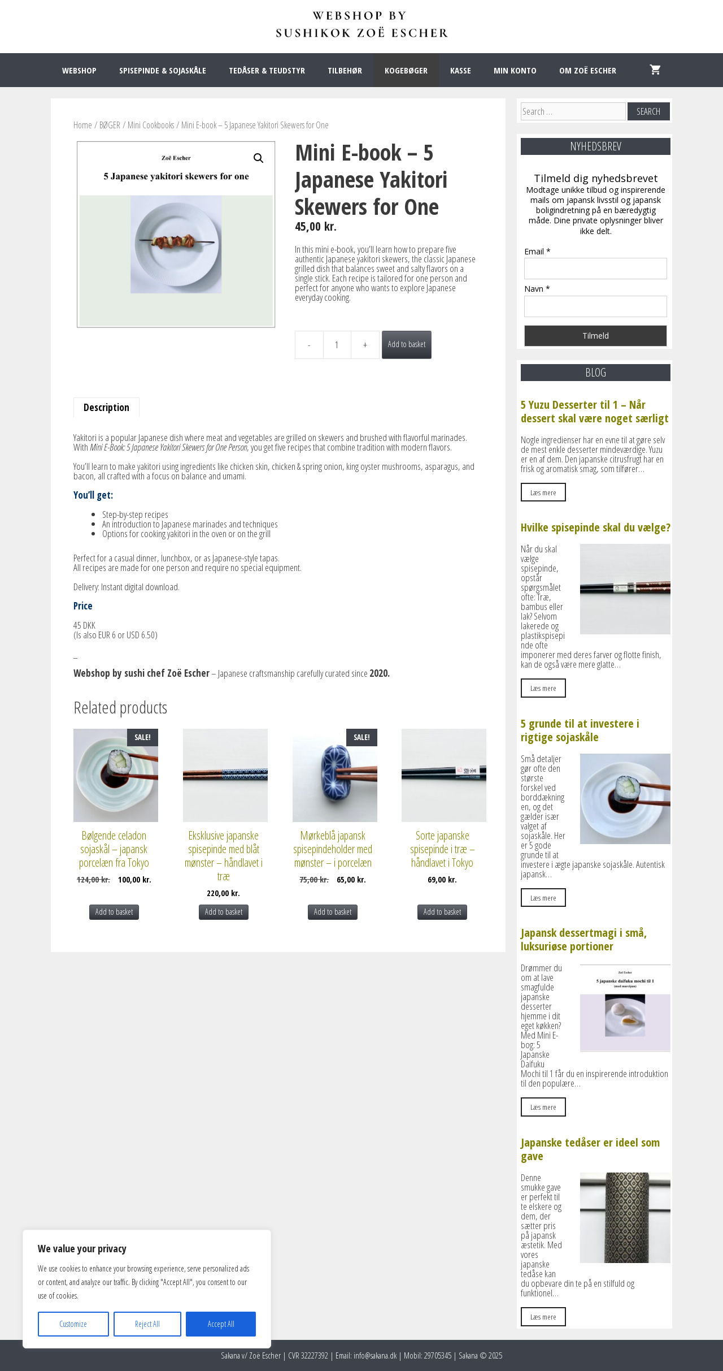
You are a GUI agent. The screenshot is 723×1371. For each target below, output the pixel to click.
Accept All (221, 1323)
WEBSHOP (79, 70)
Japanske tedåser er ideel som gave (590, 1149)
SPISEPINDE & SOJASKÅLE (162, 70)
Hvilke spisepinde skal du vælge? (595, 527)
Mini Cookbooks (151, 125)
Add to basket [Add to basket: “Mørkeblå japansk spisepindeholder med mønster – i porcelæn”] (332, 911)
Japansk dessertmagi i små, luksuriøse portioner (584, 939)
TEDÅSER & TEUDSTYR (267, 70)
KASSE (460, 70)
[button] (259, 158)
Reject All (147, 1323)
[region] (147, 1289)
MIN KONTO (515, 70)
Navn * (537, 288)
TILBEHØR (345, 70)
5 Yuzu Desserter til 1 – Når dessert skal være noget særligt (595, 411)
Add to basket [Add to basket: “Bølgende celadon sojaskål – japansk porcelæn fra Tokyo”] (114, 911)
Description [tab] (106, 407)
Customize (73, 1323)
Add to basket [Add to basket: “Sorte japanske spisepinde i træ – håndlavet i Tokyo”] (442, 911)
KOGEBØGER (406, 70)
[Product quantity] (337, 345)
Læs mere (543, 492)
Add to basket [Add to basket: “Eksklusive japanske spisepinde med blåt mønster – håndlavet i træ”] (223, 911)
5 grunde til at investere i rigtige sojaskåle (580, 730)
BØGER (109, 125)
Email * (537, 251)
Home (82, 125)
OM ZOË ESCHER (587, 70)
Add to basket (406, 344)
